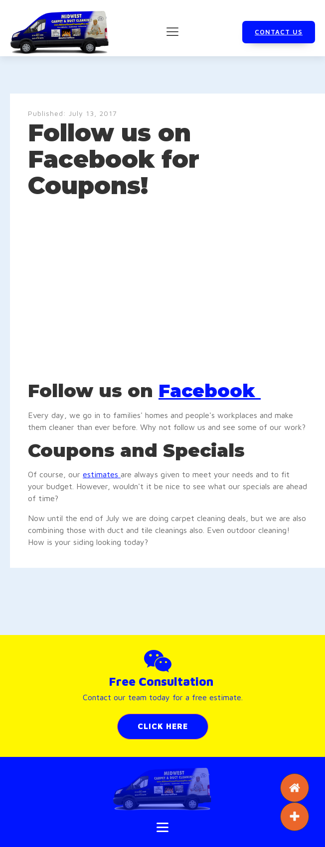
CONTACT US (279, 32)
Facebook (210, 391)
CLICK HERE (163, 726)
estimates (102, 474)
